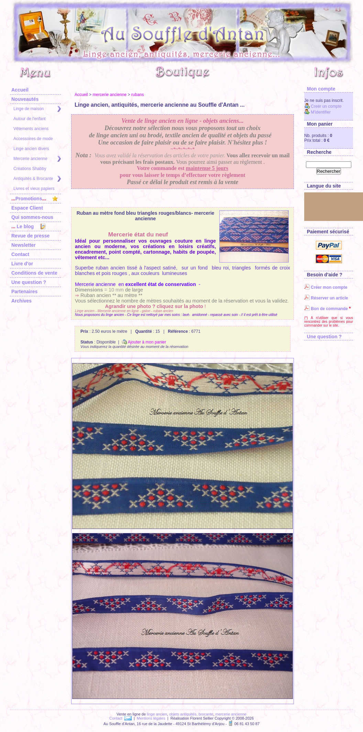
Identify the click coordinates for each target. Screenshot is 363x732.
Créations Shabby (29, 168)
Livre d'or (22, 263)
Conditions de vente (34, 273)
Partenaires (24, 291)
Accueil (20, 90)
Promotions (34, 198)
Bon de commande (326, 308)
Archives (21, 301)
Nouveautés (24, 99)
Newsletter (23, 245)
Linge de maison (37, 109)
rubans (137, 94)
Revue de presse (30, 235)
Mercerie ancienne (37, 159)
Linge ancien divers (31, 148)
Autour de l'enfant (29, 118)
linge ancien (157, 714)
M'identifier (317, 112)
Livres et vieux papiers (33, 188)
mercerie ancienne (109, 94)
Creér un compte (323, 106)
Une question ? (28, 282)
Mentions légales (151, 718)
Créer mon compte (325, 287)
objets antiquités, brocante (191, 714)
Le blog (28, 226)
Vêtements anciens (30, 128)
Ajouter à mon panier (143, 342)
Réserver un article (326, 298)
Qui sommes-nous (32, 217)
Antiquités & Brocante (37, 179)
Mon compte (319, 89)
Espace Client (27, 208)
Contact (20, 254)
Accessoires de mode (33, 138)
